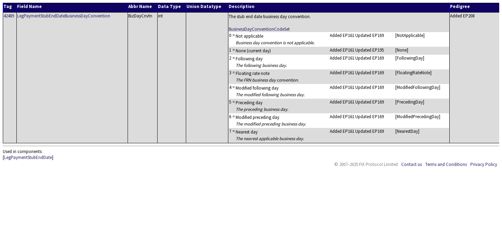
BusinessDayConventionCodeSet (259, 29)
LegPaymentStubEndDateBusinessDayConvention (63, 16)
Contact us (411, 164)
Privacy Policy (483, 164)
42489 (8, 16)
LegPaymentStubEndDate (28, 157)
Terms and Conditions (446, 164)
